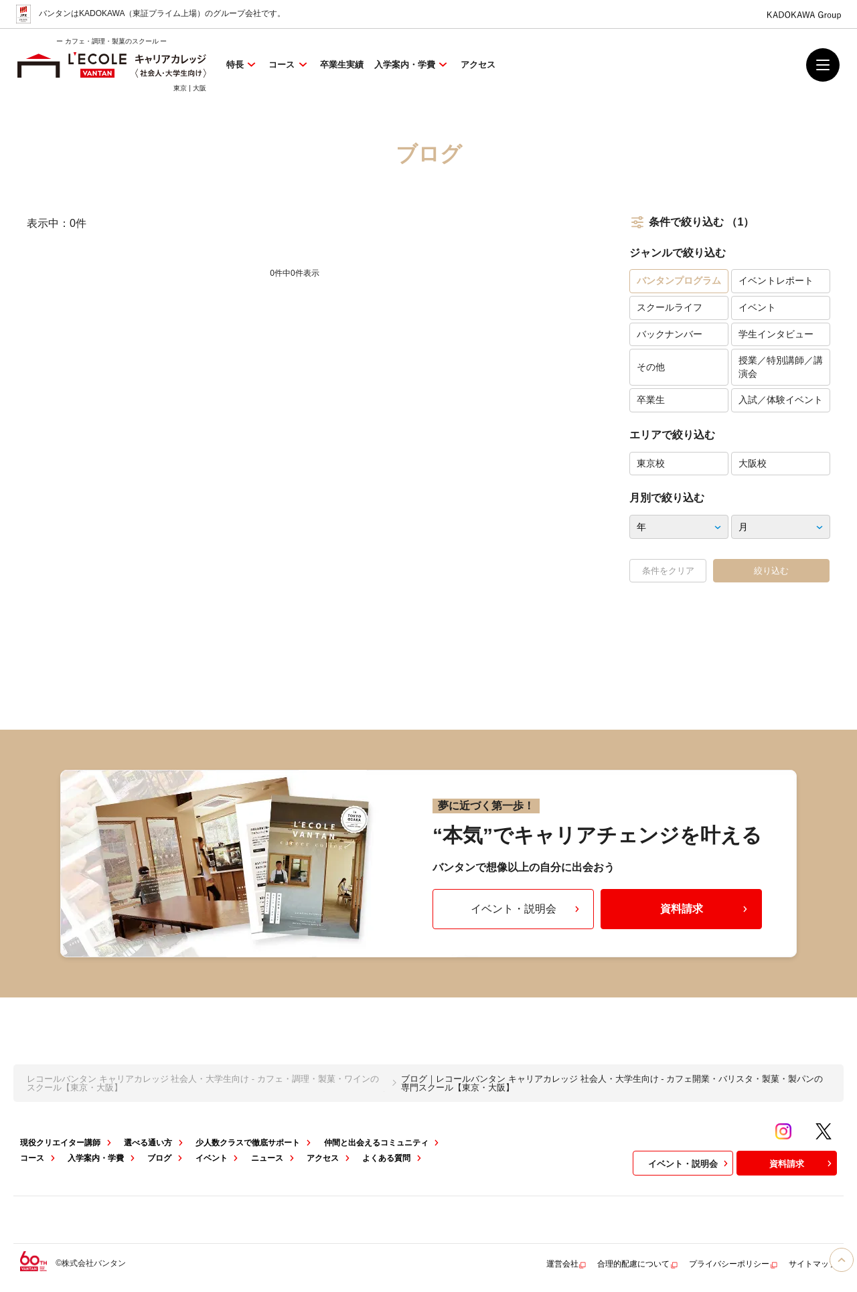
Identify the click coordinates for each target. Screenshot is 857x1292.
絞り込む (771, 571)
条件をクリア (668, 571)
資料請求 (705, 908)
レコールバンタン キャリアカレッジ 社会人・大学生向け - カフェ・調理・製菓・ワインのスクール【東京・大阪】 (203, 1083)
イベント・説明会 (527, 908)
